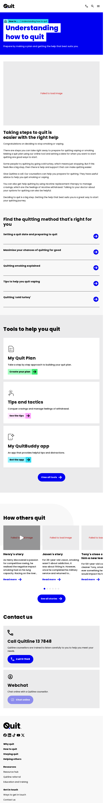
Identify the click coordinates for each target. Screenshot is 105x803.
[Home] (14, 726)
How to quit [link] (14, 21)
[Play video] (21, 537)
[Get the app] (51, 447)
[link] (5, 21)
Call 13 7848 (20, 659)
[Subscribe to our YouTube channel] (18, 735)
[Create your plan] (51, 359)
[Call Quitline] (87, 6)
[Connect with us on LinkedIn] (9, 735)
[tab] (44, 589)
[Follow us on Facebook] (5, 735)
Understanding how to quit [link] (34, 21)
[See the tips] (51, 403)
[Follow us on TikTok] (14, 735)
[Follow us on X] (23, 735)
